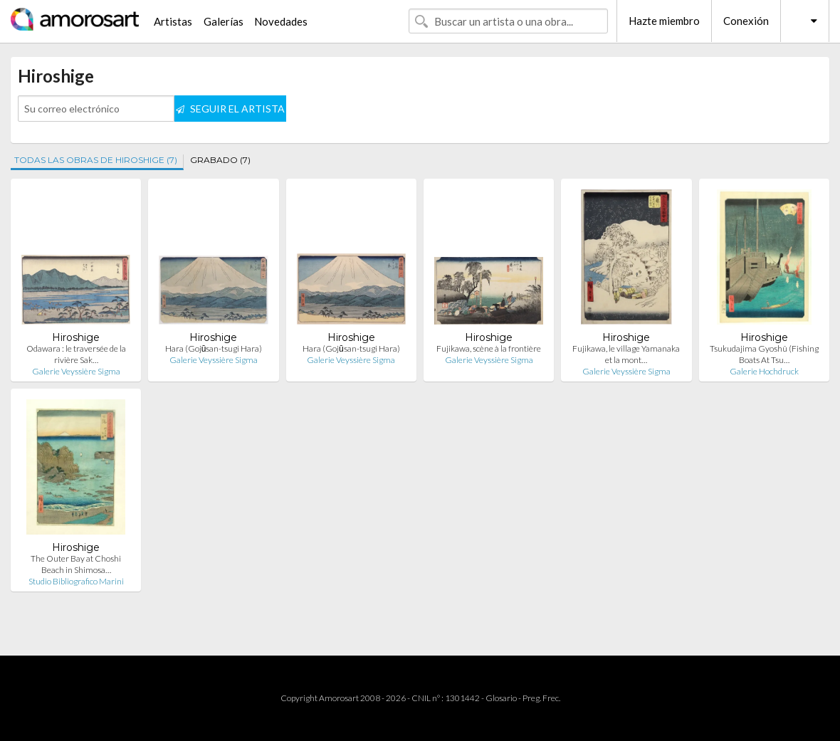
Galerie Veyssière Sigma (76, 371)
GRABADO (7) (220, 159)
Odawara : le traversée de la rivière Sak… (76, 354)
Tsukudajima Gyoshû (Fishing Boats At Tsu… (764, 354)
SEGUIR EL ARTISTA (230, 109)
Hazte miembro (664, 20)
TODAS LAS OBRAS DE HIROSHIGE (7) (95, 159)
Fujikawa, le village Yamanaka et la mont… (626, 354)
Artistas (173, 21)
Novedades (281, 21)
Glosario (501, 698)
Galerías (223, 21)
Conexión (746, 20)
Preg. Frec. (541, 698)
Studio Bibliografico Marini (76, 581)
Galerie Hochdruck (764, 371)
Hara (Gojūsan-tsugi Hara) (214, 348)
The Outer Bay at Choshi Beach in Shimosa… (76, 564)
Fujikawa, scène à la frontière (488, 348)
